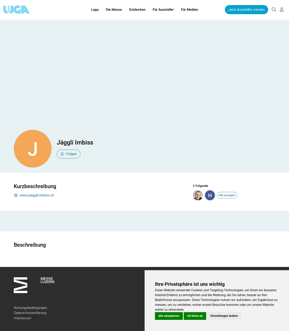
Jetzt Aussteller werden (246, 10)
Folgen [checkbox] (68, 154)
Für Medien (189, 10)
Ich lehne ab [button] (195, 315)
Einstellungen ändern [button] (224, 315)
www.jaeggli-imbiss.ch (34, 195)
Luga (95, 10)
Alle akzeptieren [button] (168, 315)
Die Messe (114, 10)
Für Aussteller (163, 10)
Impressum (22, 318)
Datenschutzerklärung (30, 313)
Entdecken (137, 10)
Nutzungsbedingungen (30, 308)
